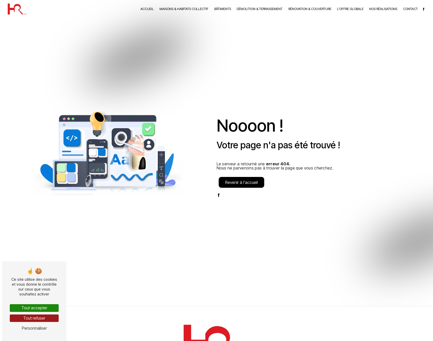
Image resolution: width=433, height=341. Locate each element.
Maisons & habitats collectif (184, 9)
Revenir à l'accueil (241, 182)
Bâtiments (222, 9)
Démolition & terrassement (259, 9)
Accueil (147, 9)
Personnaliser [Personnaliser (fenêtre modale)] (34, 328)
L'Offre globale (350, 9)
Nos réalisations (383, 9)
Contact (410, 9)
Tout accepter (34, 307)
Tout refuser (34, 318)
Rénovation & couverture (309, 9)
